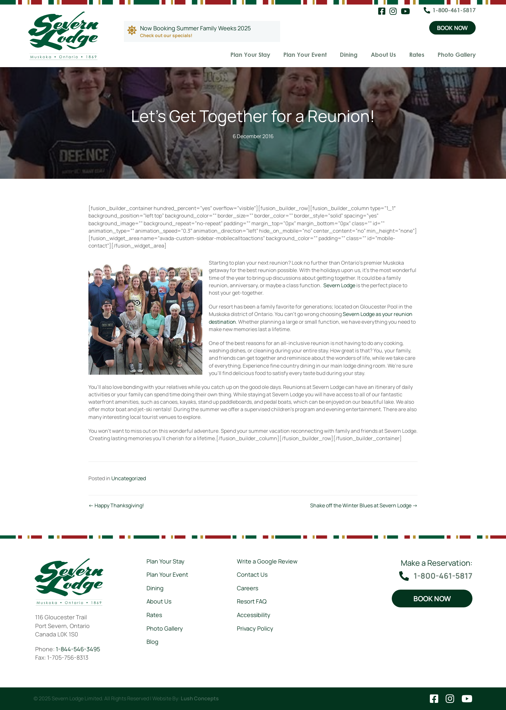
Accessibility (253, 615)
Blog (152, 641)
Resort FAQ (252, 601)
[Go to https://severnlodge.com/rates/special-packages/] (202, 31)
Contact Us (252, 574)
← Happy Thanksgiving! (116, 505)
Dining (349, 54)
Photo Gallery (457, 54)
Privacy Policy (255, 628)
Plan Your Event (305, 54)
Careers (247, 588)
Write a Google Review (267, 561)
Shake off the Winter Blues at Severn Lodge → (364, 505)
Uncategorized (128, 478)
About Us (383, 54)
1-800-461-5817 (454, 10)
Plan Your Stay (250, 54)
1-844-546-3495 (78, 649)
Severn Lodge (339, 285)
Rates (416, 54)
